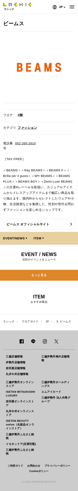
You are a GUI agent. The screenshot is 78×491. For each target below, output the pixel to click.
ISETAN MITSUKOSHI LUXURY (20, 393)
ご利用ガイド (15, 465)
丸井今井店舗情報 (17, 374)
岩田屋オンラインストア (20, 403)
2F (47, 321)
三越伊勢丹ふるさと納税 (20, 436)
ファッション (27, 127)
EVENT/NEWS (14, 238)
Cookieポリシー (39, 471)
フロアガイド (30, 321)
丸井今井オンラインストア (20, 413)
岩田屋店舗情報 (16, 368)
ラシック (8, 321)
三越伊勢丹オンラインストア (20, 384)
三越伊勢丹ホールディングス (55, 384)
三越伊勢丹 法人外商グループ (55, 399)
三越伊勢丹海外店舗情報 (55, 358)
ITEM (37, 238)
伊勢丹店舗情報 (16, 362)
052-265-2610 (25, 143)
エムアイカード (51, 391)
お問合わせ (33, 465)
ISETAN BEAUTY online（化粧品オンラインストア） (20, 424)
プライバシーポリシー (58, 465)
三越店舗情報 (14, 356)
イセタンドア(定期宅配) (21, 444)
